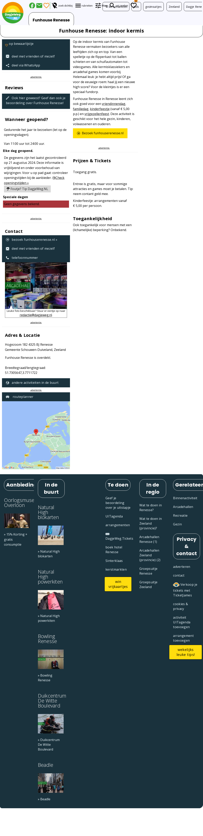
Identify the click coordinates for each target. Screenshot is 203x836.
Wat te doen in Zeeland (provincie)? (150, 523)
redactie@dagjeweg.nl (36, 315)
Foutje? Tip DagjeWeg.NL (27, 189)
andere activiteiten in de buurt (32, 382)
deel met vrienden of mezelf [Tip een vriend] (30, 56)
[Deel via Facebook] (32, 5)
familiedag (80, 109)
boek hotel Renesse (113, 549)
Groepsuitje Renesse (148, 571)
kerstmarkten (116, 7)
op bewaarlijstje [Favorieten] (19, 45)
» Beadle (44, 799)
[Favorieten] (46, 5)
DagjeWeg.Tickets (119, 536)
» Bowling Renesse (45, 677)
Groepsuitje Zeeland (148, 584)
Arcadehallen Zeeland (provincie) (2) (150, 555)
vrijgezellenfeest (96, 114)
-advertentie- (36, 77)
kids (136, 7)
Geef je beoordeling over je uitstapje (117, 503)
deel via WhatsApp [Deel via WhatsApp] (23, 65)
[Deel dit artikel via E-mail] (39, 5)
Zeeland (174, 7)
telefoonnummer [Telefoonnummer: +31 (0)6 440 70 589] (22, 257)
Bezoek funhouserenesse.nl (100, 133)
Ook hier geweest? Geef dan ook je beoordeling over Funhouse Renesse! (35, 100)
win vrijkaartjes (118, 584)
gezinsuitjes (153, 7)
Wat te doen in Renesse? (150, 507)
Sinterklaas (114, 561)
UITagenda (114, 516)
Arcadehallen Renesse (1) (149, 539)
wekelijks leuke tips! (185, 652)
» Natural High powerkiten (49, 618)
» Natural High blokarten (49, 553)
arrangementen (117, 525)
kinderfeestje (100, 109)
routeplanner (20, 396)
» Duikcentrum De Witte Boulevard (49, 745)
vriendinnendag (113, 104)
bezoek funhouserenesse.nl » (31, 239)
